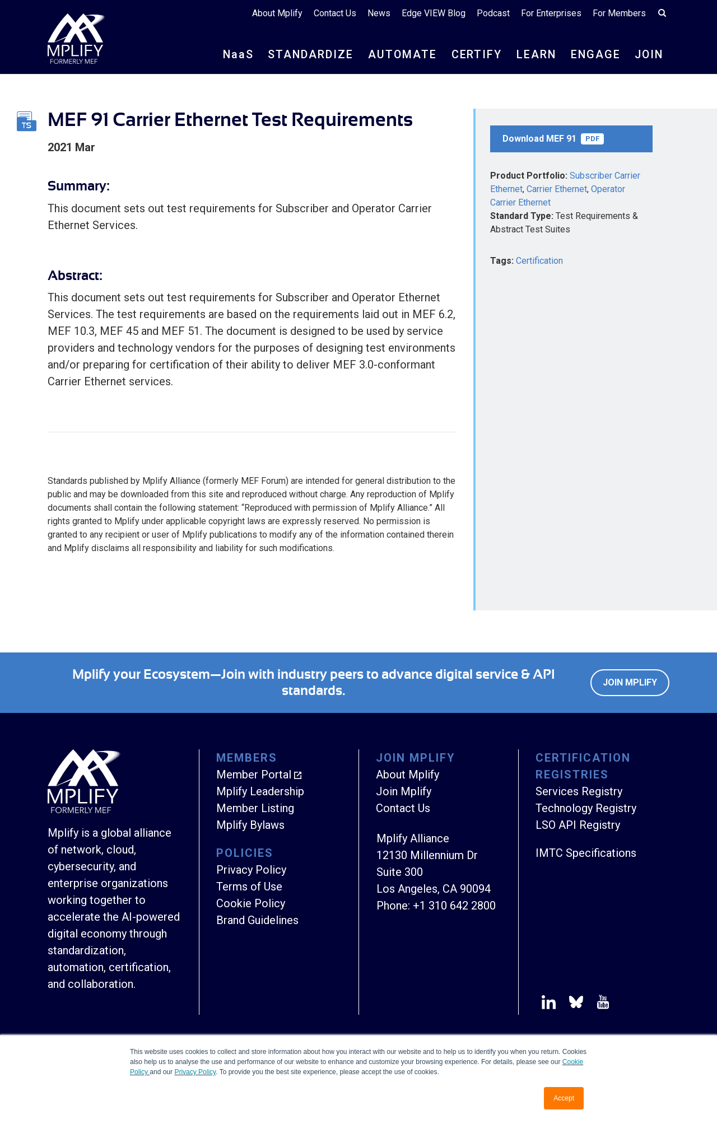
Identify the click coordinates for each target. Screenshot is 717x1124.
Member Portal (253, 774)
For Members (619, 13)
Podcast (493, 13)
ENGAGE (594, 55)
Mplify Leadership (260, 791)
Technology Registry (586, 808)
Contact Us (335, 13)
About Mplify (277, 13)
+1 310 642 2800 (454, 905)
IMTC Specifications (586, 853)
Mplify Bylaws (250, 825)
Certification (539, 260)
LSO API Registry (578, 825)
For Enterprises (551, 13)
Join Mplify (630, 682)
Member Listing (255, 808)
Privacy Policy (195, 1072)
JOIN (648, 55)
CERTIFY (473, 55)
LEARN (534, 55)
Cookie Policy (250, 903)
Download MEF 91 (553, 138)
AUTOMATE (399, 55)
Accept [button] (563, 1098)
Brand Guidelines (257, 920)
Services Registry (579, 791)
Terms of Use (249, 886)
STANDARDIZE (307, 55)
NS (233, 55)
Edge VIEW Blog (433, 13)
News (378, 13)
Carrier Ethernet (557, 189)
